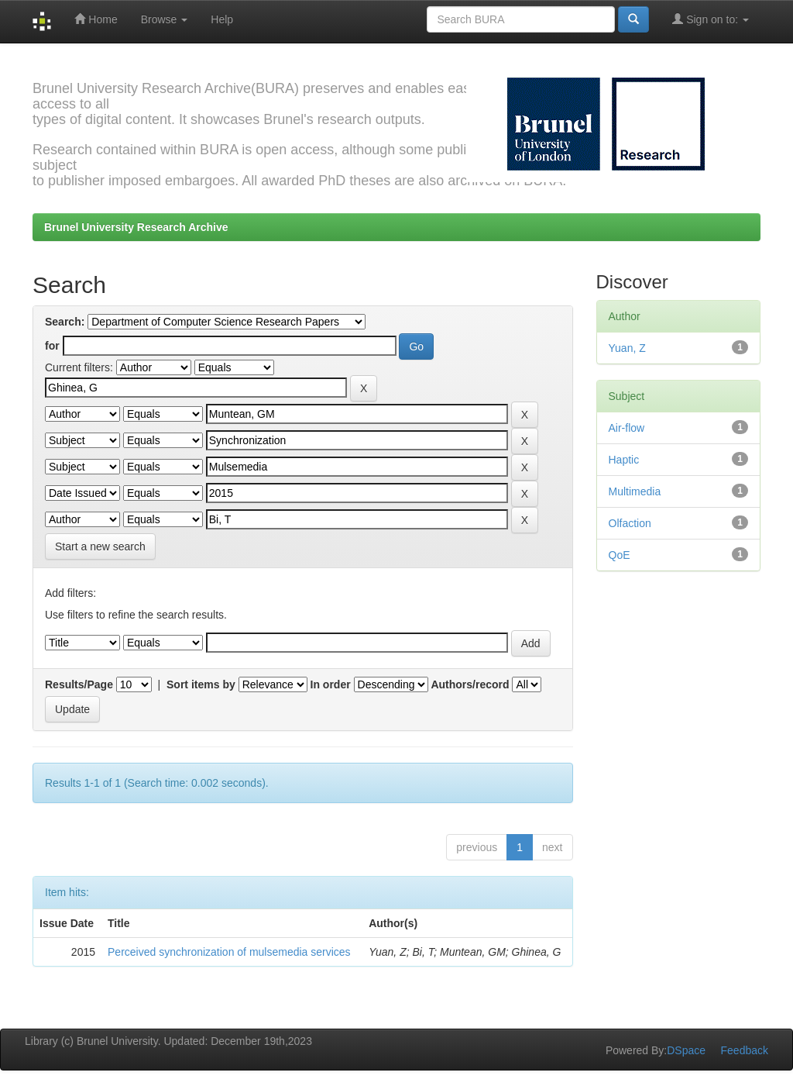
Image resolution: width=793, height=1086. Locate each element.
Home (95, 19)
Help (222, 19)
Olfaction (630, 523)
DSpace (686, 1050)
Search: (64, 321)
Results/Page (79, 684)
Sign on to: (710, 19)
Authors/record (470, 684)
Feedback (744, 1050)
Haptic (624, 459)
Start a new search (100, 546)
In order (331, 684)
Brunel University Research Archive (136, 227)
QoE (619, 555)
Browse (164, 19)
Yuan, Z (627, 348)
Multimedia (635, 491)
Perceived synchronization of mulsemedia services (229, 952)
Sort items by (200, 684)
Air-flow (627, 428)
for (52, 346)
